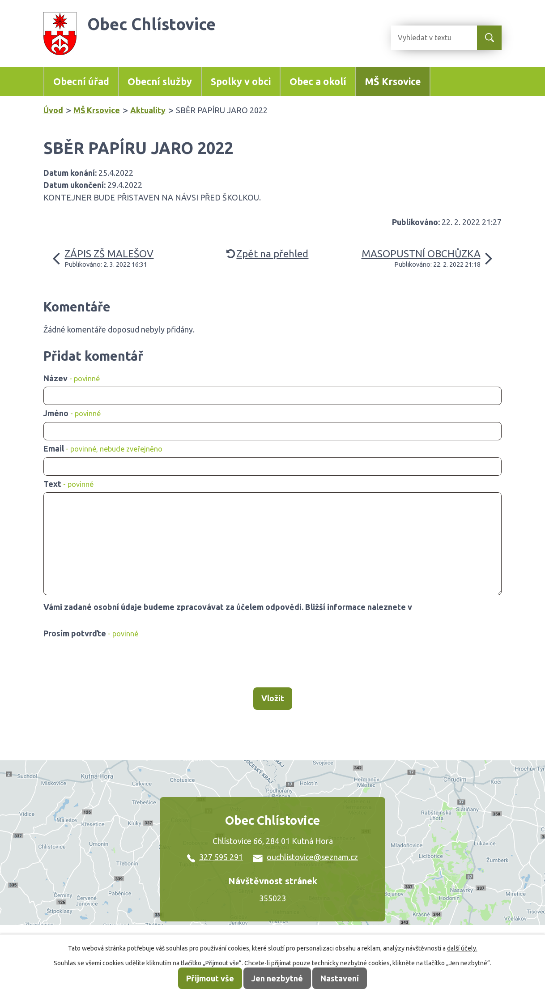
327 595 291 (215, 857)
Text (68, 483)
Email (102, 448)
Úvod (53, 110)
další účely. (462, 948)
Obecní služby (160, 81)
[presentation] (111, 663)
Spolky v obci (241, 81)
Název (71, 378)
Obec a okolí (318, 81)
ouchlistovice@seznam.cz (305, 857)
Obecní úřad (81, 81)
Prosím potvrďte (90, 633)
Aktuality (148, 110)
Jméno (72, 413)
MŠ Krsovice (393, 81)
